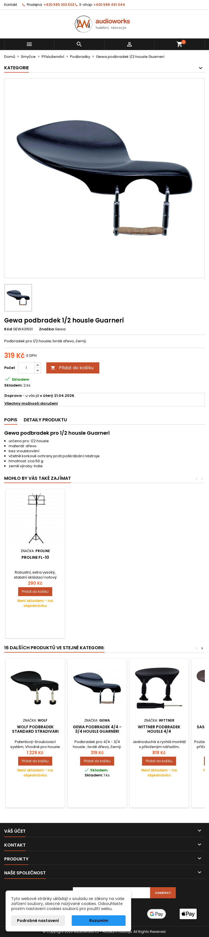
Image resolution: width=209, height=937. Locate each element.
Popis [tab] (10, 420)
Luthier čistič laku (35, 557)
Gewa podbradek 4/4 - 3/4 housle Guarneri (97, 729)
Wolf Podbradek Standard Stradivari (35, 729)
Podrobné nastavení (38, 920)
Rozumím (98, 920)
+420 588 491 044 (109, 4)
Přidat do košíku (72, 368)
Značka (46, 329)
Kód (8, 329)
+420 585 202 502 (59, 4)
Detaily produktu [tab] (45, 420)
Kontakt (10, 4)
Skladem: (13, 385)
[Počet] (26, 367)
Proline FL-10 (159, 557)
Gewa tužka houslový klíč (97, 560)
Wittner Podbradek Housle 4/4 (159, 729)
